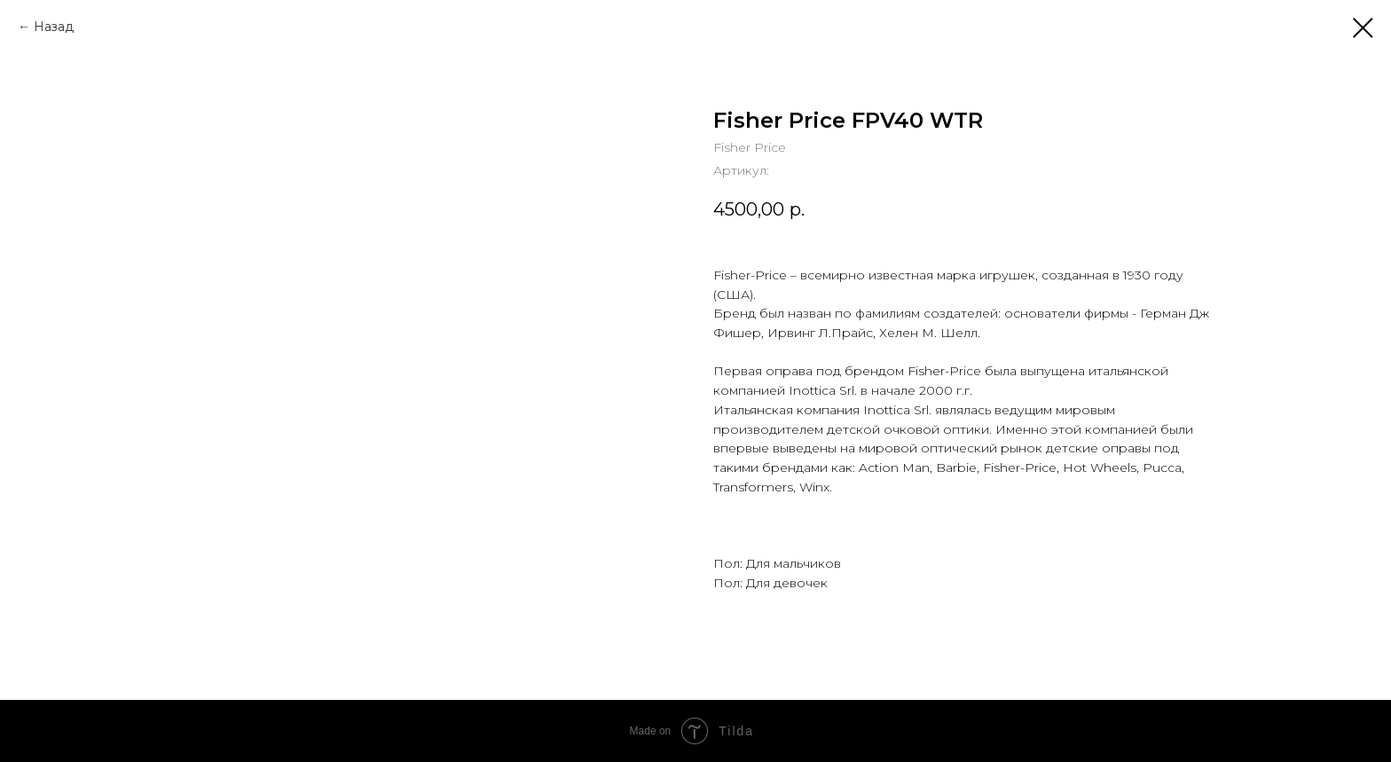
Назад (54, 27)
